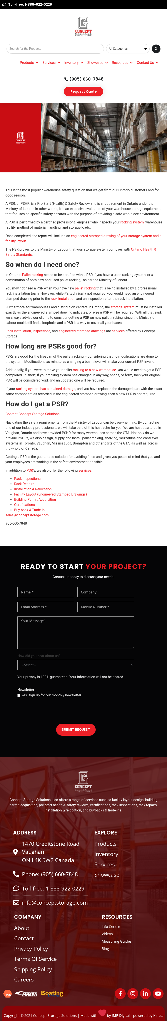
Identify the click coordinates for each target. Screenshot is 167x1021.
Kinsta (158, 1015)
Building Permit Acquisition (35, 499)
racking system (132, 222)
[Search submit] (156, 49)
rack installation (63, 299)
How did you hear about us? (38, 656)
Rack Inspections (27, 479)
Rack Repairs (24, 484)
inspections (41, 331)
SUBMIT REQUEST (76, 729)
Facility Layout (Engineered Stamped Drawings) (50, 494)
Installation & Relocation (33, 489)
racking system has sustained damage (45, 389)
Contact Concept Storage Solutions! (33, 414)
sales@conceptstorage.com (27, 515)
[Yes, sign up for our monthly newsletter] (18, 695)
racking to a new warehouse (94, 370)
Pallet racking (32, 275)
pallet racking (85, 288)
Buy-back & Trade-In (29, 510)
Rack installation (18, 331)
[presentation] (50, 710)
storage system (123, 307)
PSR (30, 470)
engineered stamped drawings (81, 331)
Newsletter (25, 690)
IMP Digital (121, 1015)
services (118, 331)
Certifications (25, 505)
